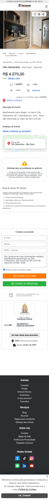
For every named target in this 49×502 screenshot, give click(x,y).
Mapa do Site (24, 437)
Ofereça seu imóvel (24, 422)
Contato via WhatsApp (24, 283)
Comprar (25, 386)
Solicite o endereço (14, 100)
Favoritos (24, 402)
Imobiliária (24, 395)
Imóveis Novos (24, 392)
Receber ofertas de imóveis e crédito (17, 270)
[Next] (45, 30)
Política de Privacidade (24, 440)
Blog (24, 413)
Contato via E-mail (24, 276)
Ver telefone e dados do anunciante (25, 325)
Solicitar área (36, 90)
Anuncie (24, 416)
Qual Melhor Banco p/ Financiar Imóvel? (19, 200)
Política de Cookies (27, 490)
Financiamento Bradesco (14, 197)
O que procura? (24, 398)
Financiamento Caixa (13, 203)
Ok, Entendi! (24, 496)
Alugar (24, 389)
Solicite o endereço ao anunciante (17, 131)
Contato (24, 433)
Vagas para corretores (24, 419)
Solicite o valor (14, 78)
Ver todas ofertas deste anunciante (24, 335)
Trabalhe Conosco (24, 443)
